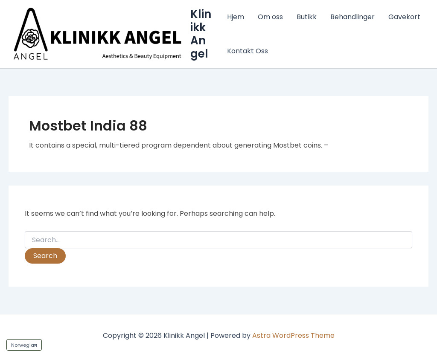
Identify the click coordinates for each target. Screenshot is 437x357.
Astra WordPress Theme (293, 335)
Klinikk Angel (200, 34)
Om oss (270, 17)
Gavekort (404, 17)
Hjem (235, 17)
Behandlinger (352, 17)
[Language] (24, 345)
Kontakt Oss (247, 51)
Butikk (307, 17)
